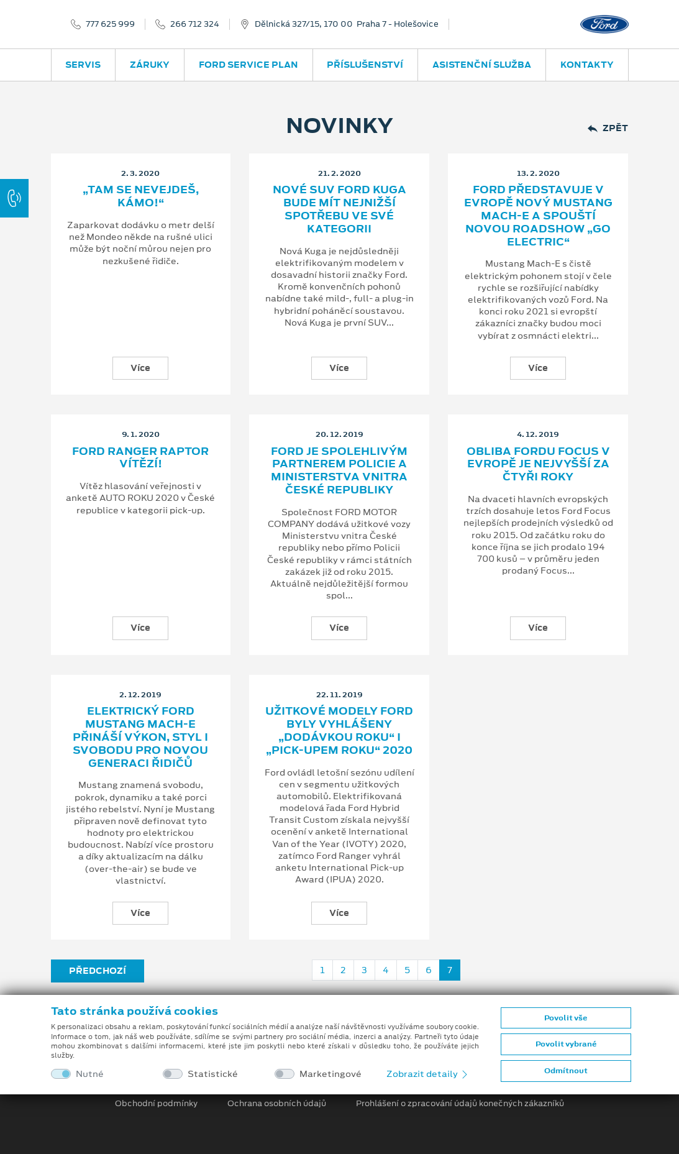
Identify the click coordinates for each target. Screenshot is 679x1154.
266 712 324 (194, 24)
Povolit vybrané (565, 1044)
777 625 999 (110, 24)
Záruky (150, 64)
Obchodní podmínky (156, 1103)
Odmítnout (566, 1071)
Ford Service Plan (248, 64)
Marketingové (330, 1074)
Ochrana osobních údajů (276, 1103)
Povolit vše (565, 1018)
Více (140, 368)
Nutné (90, 1074)
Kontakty (587, 64)
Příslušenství (365, 64)
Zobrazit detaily (428, 1074)
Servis (83, 64)
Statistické (213, 1074)
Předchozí (97, 970)
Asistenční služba (481, 64)
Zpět (608, 128)
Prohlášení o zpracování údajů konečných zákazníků (460, 1103)
